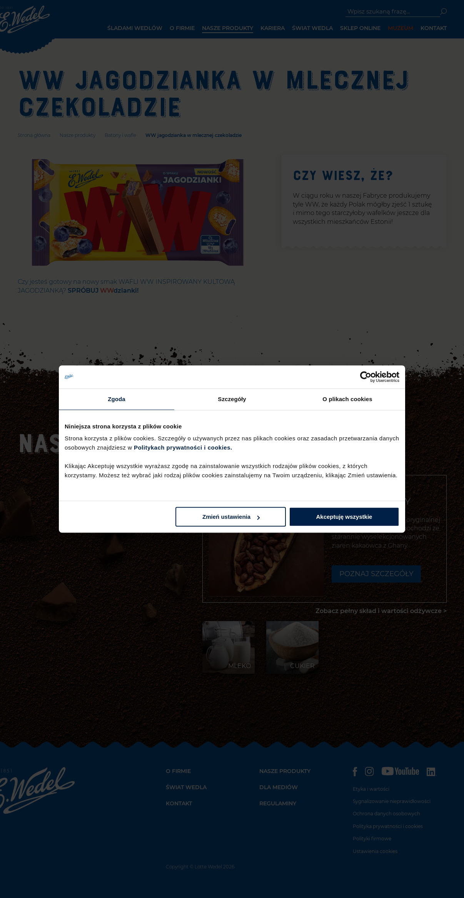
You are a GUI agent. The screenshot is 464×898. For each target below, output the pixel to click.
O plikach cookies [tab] (347, 399)
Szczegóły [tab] (232, 399)
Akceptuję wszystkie (344, 516)
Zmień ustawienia (231, 516)
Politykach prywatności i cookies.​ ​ (184, 447)
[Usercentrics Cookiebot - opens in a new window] (365, 377)
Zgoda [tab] (116, 399)
